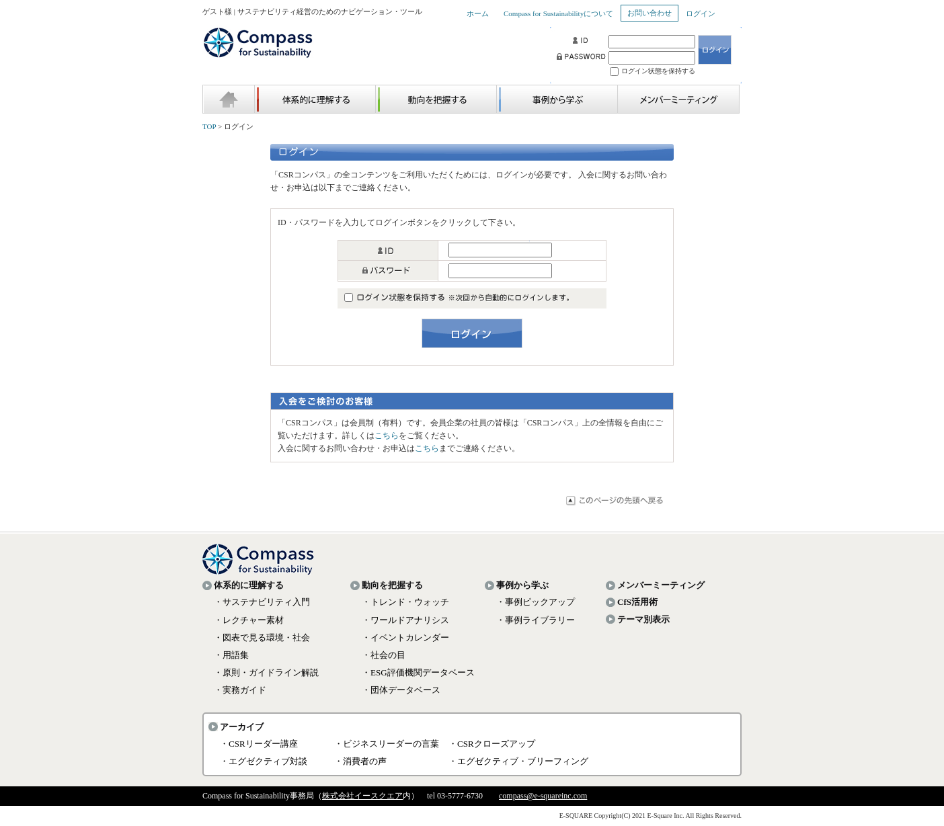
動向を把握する (392, 585)
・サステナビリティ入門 (262, 602)
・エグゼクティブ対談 (263, 761)
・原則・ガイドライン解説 (266, 672)
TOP (209, 126)
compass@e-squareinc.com (543, 795)
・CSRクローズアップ (491, 744)
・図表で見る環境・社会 (262, 637)
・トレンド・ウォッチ (405, 602)
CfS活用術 (637, 602)
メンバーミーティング (661, 585)
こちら (387, 435)
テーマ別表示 (643, 619)
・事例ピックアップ (535, 602)
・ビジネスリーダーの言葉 (386, 744)
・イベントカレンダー (405, 637)
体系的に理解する (249, 585)
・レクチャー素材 (249, 620)
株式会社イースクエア (362, 795)
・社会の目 (383, 655)
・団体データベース (401, 690)
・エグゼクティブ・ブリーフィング (518, 761)
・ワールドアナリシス (405, 620)
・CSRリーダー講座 (259, 744)
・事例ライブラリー (535, 620)
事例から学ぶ (522, 585)
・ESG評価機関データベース (418, 672)
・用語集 (231, 655)
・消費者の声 (360, 761)
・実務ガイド (240, 690)
